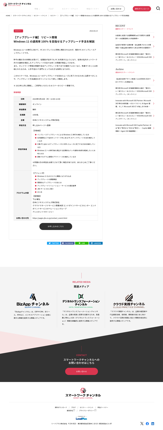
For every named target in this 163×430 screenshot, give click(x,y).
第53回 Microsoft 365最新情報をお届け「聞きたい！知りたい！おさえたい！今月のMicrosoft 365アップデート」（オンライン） (133, 96)
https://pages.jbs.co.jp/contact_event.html (51, 218)
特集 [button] (66, 7)
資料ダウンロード (59, 407)
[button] (158, 7)
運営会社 (70, 410)
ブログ (74, 7)
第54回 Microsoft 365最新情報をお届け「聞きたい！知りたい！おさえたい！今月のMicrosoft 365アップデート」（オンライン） (133, 61)
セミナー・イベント (88, 7)
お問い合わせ (81, 372)
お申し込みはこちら (55, 226)
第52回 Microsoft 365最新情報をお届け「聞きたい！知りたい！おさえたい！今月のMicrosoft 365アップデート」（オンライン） (133, 125)
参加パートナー (106, 7)
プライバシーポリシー (88, 410)
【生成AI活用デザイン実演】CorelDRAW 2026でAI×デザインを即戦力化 (133, 85)
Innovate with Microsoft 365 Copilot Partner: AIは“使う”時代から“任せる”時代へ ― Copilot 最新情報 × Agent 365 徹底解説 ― (133, 138)
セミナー (18, 31)
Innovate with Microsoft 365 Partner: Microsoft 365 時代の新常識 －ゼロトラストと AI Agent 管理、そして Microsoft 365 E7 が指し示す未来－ (133, 111)
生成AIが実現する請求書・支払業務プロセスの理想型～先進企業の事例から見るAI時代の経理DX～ (133, 48)
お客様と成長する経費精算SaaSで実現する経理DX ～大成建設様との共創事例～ (133, 37)
